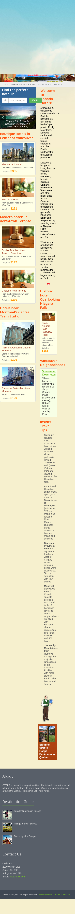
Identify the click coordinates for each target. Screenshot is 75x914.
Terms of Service (62, 895)
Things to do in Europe (25, 823)
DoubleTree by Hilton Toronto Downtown (13, 251)
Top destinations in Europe (27, 811)
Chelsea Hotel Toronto (14, 290)
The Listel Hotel (10, 199)
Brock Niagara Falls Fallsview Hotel (47, 329)
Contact (57, 84)
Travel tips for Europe (25, 836)
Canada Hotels (18, 84)
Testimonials (44, 84)
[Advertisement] (36, 36)
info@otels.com (18, 876)
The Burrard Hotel (11, 164)
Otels (5, 84)
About (31, 84)
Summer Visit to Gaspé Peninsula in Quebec (47, 751)
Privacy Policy (45, 895)
